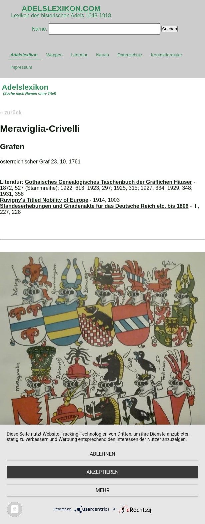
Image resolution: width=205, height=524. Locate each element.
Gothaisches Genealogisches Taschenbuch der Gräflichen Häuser (108, 182)
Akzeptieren (102, 472)
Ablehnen (102, 454)
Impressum (21, 67)
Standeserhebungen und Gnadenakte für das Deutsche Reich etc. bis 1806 (94, 206)
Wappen (54, 54)
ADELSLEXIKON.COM (61, 8)
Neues (102, 54)
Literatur (79, 54)
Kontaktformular (166, 54)
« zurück (11, 112)
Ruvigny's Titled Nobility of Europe (44, 200)
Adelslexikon (24, 54)
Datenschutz (130, 54)
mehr (103, 490)
